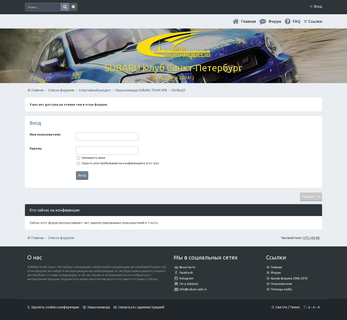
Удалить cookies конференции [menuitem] (55, 307)
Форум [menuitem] (274, 21)
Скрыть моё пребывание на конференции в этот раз (118, 163)
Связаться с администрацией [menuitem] (141, 307)
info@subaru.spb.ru (193, 289)
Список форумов (61, 238)
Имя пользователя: (45, 134)
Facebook (186, 272)
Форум (276, 272)
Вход (35, 123)
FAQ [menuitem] (296, 21)
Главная (248, 21)
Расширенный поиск (73, 7)
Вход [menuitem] (318, 6)
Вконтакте (187, 267)
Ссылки (315, 21)
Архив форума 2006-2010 (289, 278)
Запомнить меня (91, 157)
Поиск (65, 7)
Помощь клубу (281, 289)
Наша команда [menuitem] (99, 307)
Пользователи (281, 283)
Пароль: (36, 148)
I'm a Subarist (188, 283)
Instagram (186, 278)
